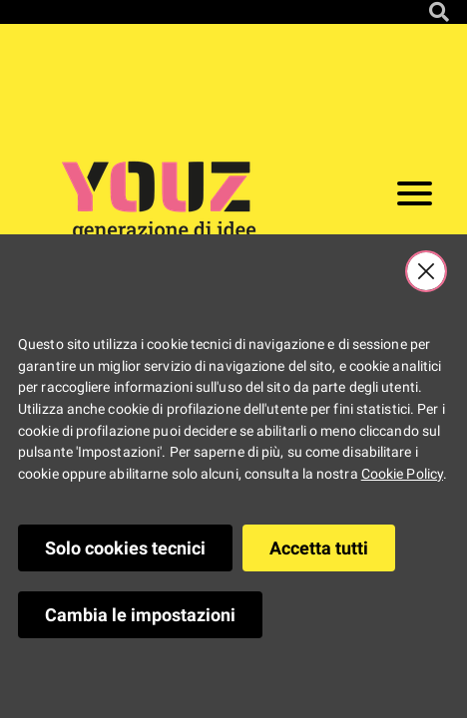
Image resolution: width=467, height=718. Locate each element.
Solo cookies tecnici (125, 548)
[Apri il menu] (414, 197)
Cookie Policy (402, 474)
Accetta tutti (318, 548)
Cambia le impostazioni (140, 614)
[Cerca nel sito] (439, 12)
